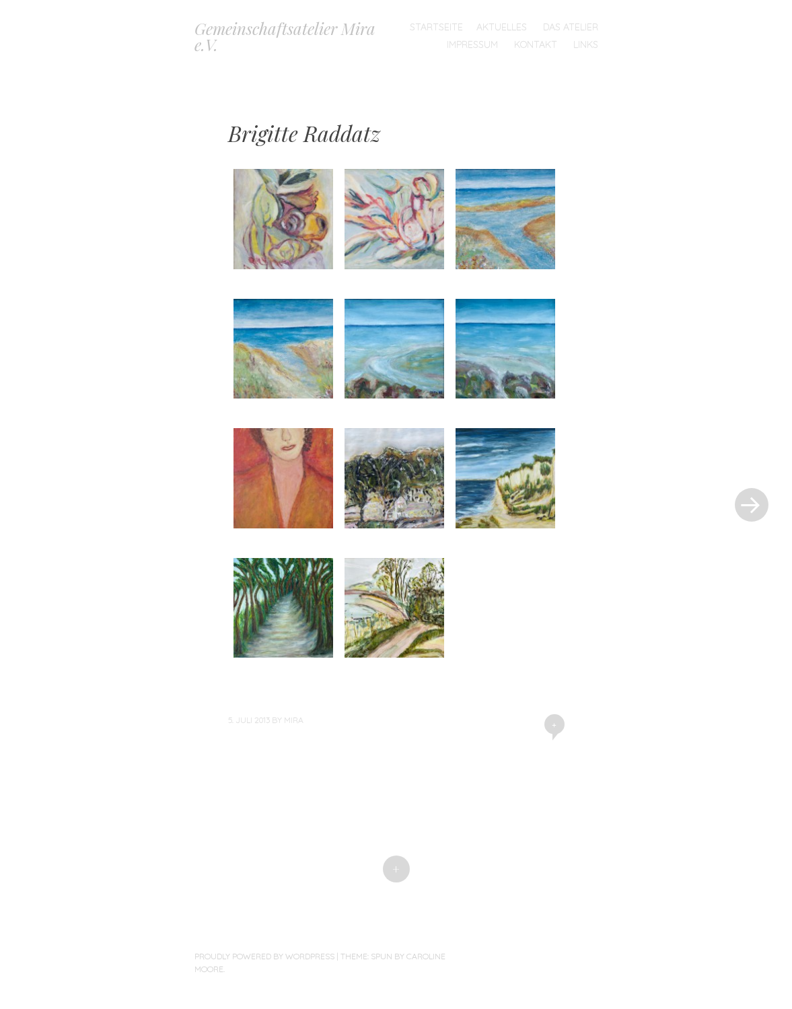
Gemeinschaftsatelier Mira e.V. (284, 36)
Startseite (436, 27)
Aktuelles (501, 27)
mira (293, 720)
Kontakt (535, 44)
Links (585, 44)
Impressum (472, 44)
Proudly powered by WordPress (264, 956)
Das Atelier (570, 27)
